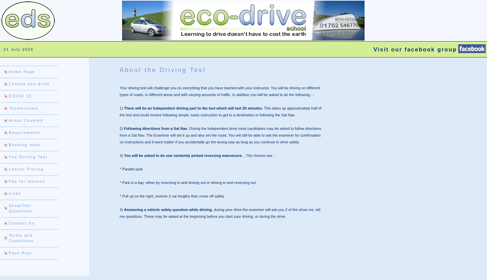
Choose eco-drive (29, 84)
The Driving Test (28, 157)
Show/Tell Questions (20, 208)
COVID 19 (20, 96)
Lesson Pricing (26, 169)
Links (15, 193)
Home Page (22, 72)
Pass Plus (20, 253)
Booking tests (25, 145)
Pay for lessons (27, 181)
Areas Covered (26, 120)
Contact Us (21, 223)
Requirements (25, 133)
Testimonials (23, 108)
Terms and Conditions (21, 238)
